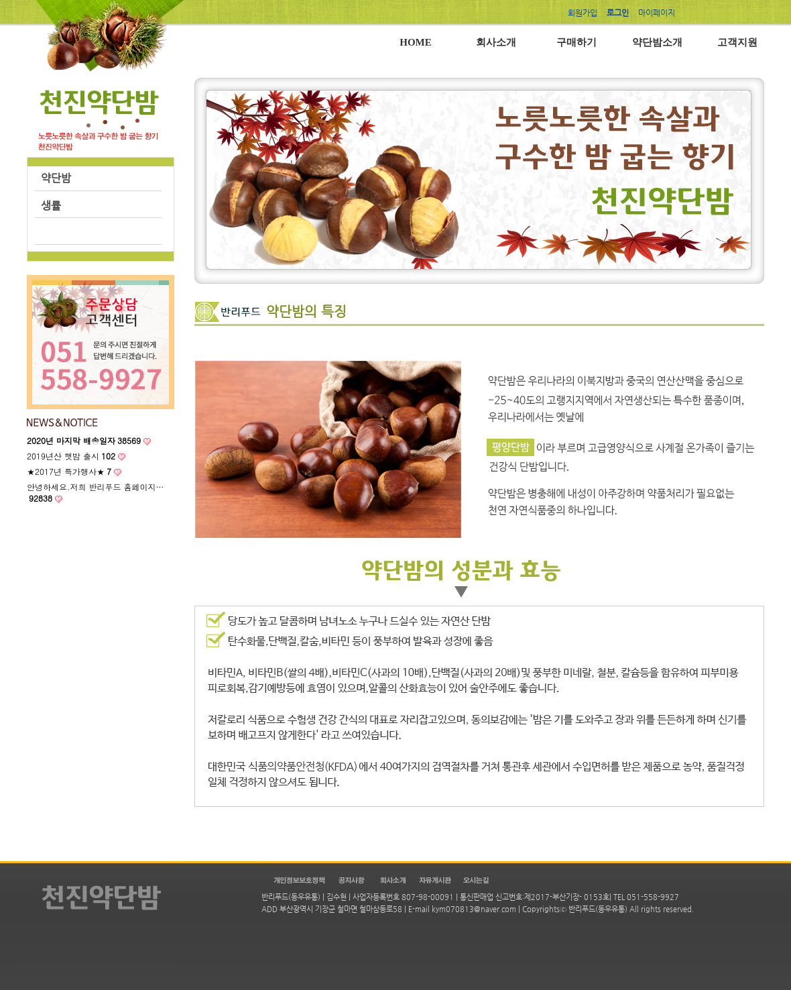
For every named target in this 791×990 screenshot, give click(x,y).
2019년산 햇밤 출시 (71, 455)
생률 (51, 205)
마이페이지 (656, 12)
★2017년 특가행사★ (69, 471)
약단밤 (56, 178)
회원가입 (582, 12)
